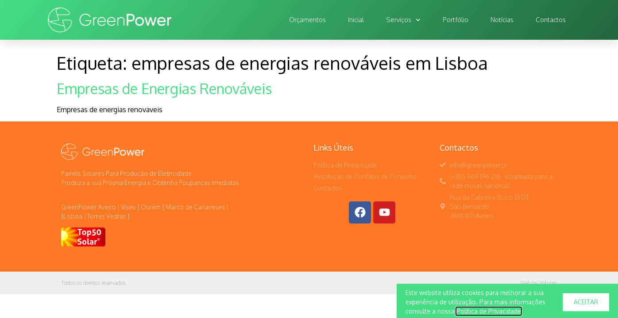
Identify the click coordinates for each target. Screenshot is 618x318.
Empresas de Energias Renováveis (164, 89)
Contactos (551, 19)
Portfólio (455, 19)
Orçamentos (307, 19)
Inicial (356, 19)
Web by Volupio (538, 283)
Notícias (502, 19)
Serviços (403, 20)
